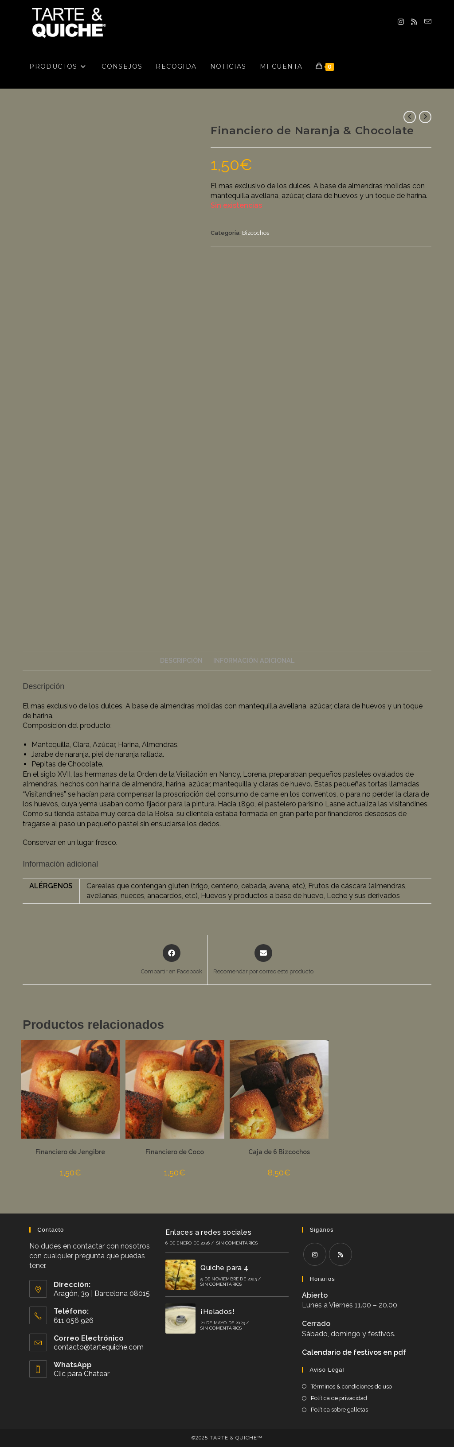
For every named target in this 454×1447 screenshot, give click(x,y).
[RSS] (340, 1254)
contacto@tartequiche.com (99, 1347)
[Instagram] (314, 1254)
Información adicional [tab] (253, 660)
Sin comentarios (237, 1243)
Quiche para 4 (224, 1268)
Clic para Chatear (82, 1373)
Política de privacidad (339, 1398)
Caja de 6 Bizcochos (279, 1151)
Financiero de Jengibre (70, 1151)
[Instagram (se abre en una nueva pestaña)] (400, 22)
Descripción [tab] (181, 660)
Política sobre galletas (339, 1409)
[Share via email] (263, 960)
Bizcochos (255, 232)
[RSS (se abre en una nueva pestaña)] (414, 22)
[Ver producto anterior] (409, 117)
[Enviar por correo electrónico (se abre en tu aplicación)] (428, 22)
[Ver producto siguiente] (425, 117)
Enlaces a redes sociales (208, 1232)
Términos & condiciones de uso (351, 1386)
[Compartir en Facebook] (171, 960)
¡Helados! (217, 1311)
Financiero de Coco (174, 1151)
